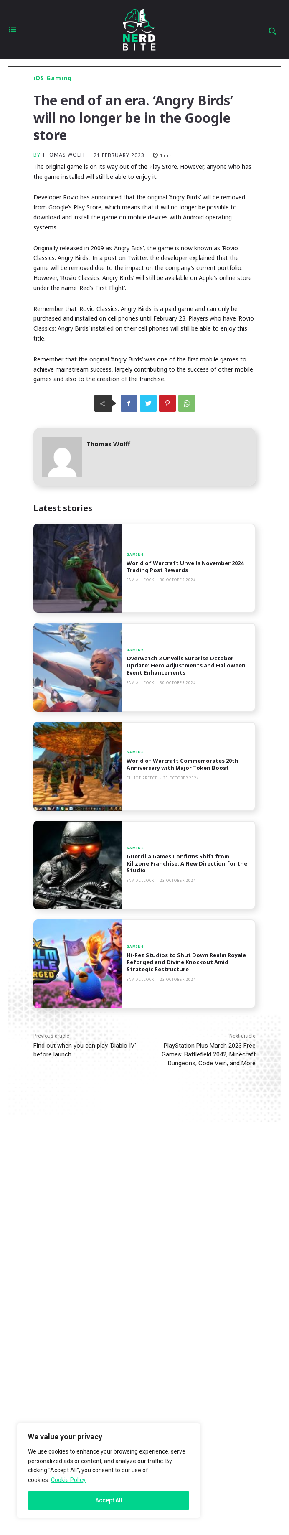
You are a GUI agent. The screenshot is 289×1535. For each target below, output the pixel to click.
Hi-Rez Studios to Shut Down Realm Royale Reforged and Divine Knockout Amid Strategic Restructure (186, 962)
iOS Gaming (52, 78)
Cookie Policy (68, 1479)
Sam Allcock (140, 580)
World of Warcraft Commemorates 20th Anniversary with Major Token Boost (182, 764)
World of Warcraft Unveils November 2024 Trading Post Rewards (185, 566)
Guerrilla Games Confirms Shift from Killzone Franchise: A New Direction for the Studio (187, 863)
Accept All (108, 1500)
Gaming (135, 554)
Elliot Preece (142, 778)
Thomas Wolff (64, 155)
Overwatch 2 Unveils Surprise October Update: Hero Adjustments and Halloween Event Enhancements (186, 665)
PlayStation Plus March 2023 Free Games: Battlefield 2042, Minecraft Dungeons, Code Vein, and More (209, 1054)
